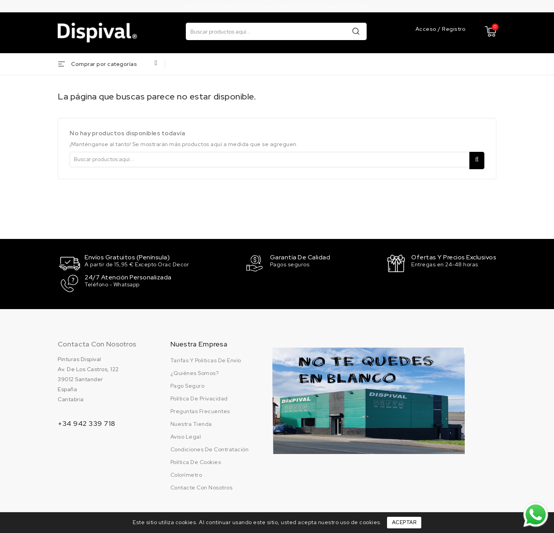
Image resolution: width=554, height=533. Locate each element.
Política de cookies (195, 460)
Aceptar (404, 522)
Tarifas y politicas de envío (205, 358)
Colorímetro (186, 473)
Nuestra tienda (191, 422)
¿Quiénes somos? (194, 371)
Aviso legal (185, 435)
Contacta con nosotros (97, 342)
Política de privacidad (199, 396)
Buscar (356, 31)
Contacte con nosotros (201, 486)
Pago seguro (187, 384)
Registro (454, 28)
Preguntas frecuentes (200, 409)
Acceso (427, 28)
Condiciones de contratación (209, 447)
